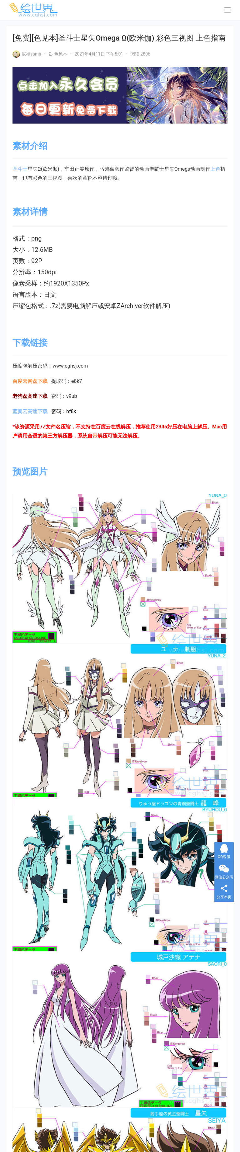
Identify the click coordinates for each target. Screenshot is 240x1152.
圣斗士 (20, 169)
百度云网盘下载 (30, 381)
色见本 (60, 53)
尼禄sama (26, 54)
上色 (215, 169)
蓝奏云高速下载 (30, 411)
